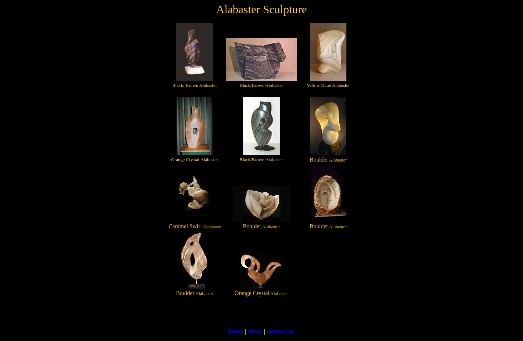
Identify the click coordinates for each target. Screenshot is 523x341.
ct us (288, 331)
